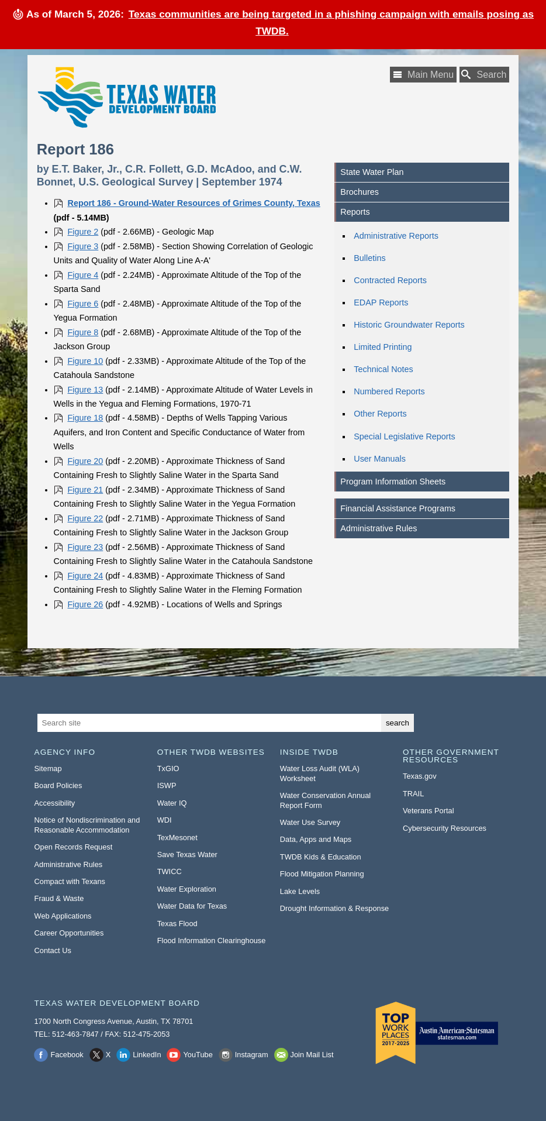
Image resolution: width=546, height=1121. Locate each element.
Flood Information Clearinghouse (211, 940)
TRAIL (413, 793)
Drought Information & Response (334, 908)
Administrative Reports (396, 235)
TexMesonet (177, 837)
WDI (164, 820)
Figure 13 (85, 389)
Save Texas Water (187, 854)
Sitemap (48, 768)
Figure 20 (85, 461)
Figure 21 (85, 489)
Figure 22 (85, 518)
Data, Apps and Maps (315, 839)
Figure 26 (85, 604)
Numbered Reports (389, 391)
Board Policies (58, 785)
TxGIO (168, 768)
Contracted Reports (390, 280)
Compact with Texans (69, 881)
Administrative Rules (378, 528)
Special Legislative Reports (404, 436)
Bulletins (369, 258)
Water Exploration (186, 889)
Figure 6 (83, 303)
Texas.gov (420, 776)
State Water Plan (371, 172)
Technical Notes (383, 369)
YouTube (197, 1054)
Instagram (251, 1054)
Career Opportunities (69, 933)
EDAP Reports (381, 302)
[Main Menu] (423, 74)
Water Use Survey (310, 822)
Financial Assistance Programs (397, 508)
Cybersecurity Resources (444, 828)
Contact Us (52, 950)
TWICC (169, 871)
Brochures (359, 192)
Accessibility (54, 803)
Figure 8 (83, 332)
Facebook (66, 1054)
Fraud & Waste (59, 898)
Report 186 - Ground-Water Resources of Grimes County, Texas (194, 203)
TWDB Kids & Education (320, 856)
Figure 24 (85, 575)
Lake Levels (300, 891)
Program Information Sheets (392, 481)
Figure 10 (85, 361)
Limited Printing (383, 347)
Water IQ (172, 803)
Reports (354, 211)
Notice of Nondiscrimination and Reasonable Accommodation (87, 825)
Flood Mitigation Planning (322, 873)
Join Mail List (312, 1054)
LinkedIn (147, 1054)
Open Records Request (73, 847)
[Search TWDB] (484, 74)
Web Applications (63, 916)
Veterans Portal (428, 810)
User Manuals (380, 458)
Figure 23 (85, 547)
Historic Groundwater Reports (409, 324)
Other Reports (380, 413)
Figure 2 (83, 231)
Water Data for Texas (192, 906)
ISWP (167, 785)
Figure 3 (83, 246)
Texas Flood (177, 923)
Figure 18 (85, 417)
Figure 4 (83, 275)
